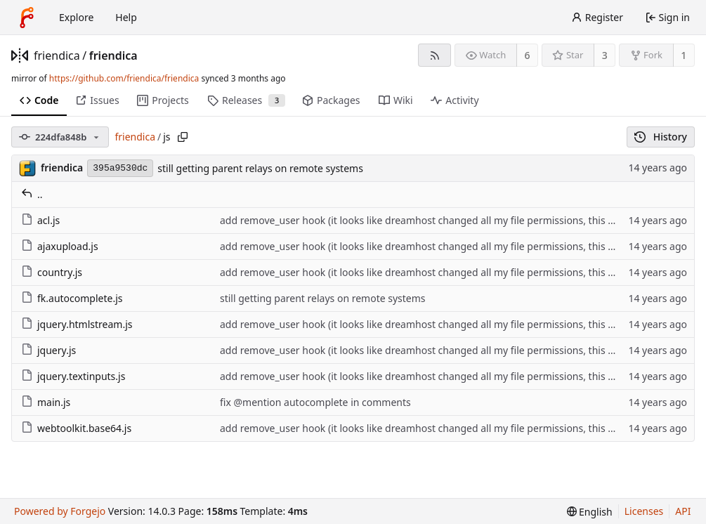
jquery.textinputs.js (73, 376)
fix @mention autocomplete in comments (315, 402)
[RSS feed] (434, 55)
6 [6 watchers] (527, 55)
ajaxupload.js (59, 246)
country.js (51, 272)
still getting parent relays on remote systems (260, 168)
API (683, 511)
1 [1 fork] (683, 55)
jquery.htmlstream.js (76, 324)
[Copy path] (182, 137)
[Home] (26, 17)
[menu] (590, 511)
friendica (57, 55)
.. (32, 194)
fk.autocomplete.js (72, 298)
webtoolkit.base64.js (76, 428)
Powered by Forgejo (59, 511)
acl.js (40, 220)
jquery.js (48, 350)
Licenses (644, 511)
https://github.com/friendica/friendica (124, 78)
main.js (45, 402)
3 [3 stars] (605, 55)
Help (126, 17)
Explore (76, 17)
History (660, 136)
